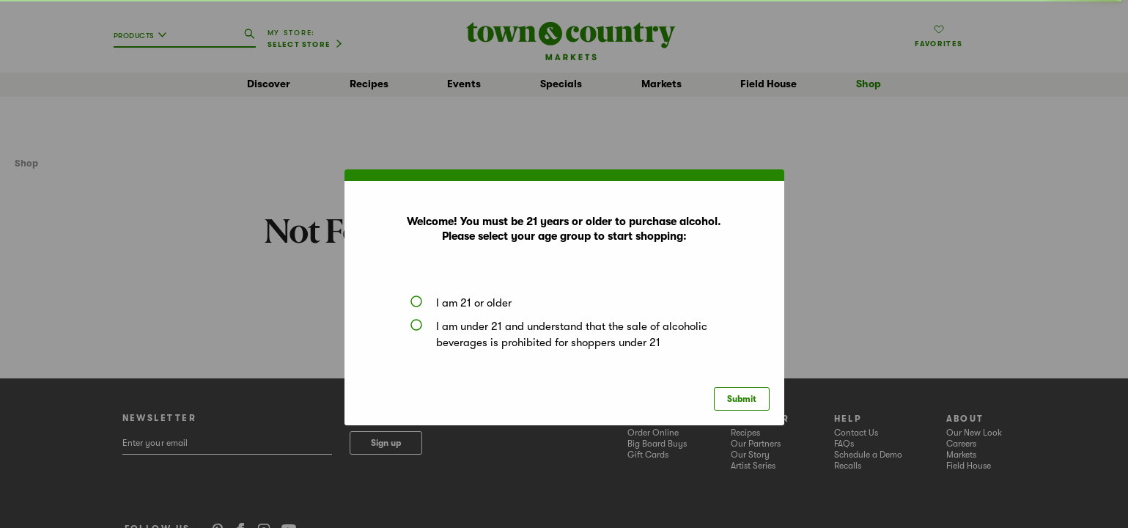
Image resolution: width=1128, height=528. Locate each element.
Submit (741, 399)
